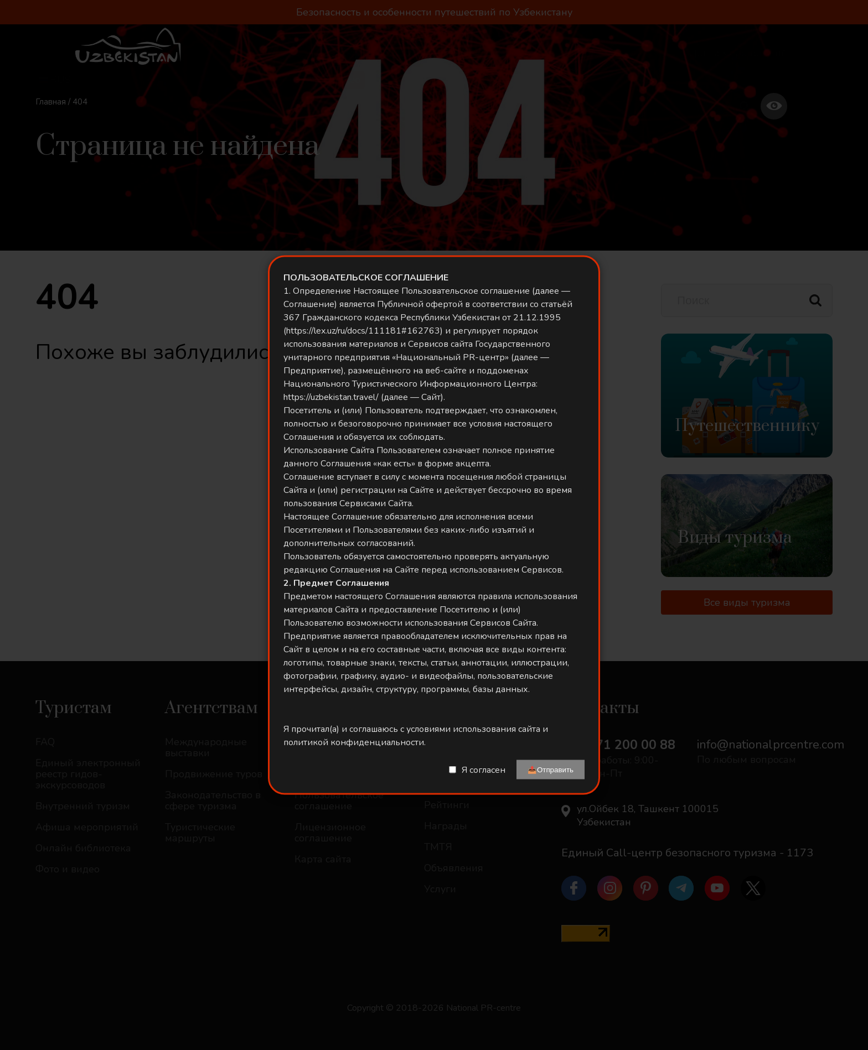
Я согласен (483, 769)
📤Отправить (551, 770)
